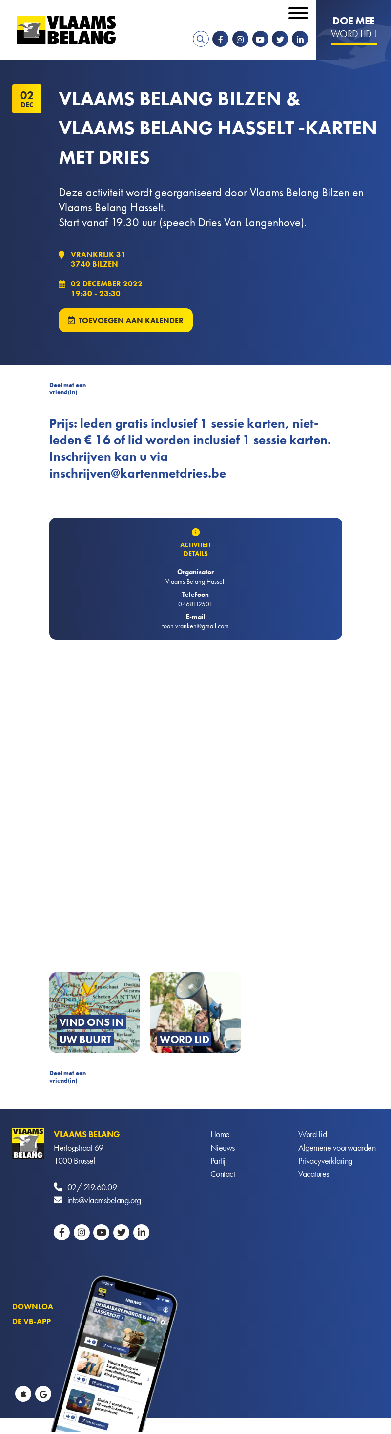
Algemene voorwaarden (336, 1147)
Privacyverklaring (325, 1160)
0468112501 (195, 603)
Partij (218, 1160)
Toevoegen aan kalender (131, 320)
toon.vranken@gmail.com (195, 625)
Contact (222, 1173)
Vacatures (313, 1173)
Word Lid (312, 1134)
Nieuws (222, 1147)
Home (220, 1134)
